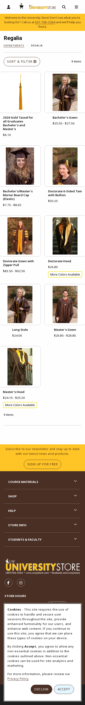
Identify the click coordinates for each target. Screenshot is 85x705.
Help (12, 511)
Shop (12, 496)
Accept (64, 689)
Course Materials (23, 482)
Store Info (17, 525)
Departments (14, 45)
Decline (41, 689)
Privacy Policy (18, 679)
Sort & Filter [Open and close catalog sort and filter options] (22, 61)
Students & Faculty (24, 539)
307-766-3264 (45, 22)
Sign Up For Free (44, 464)
